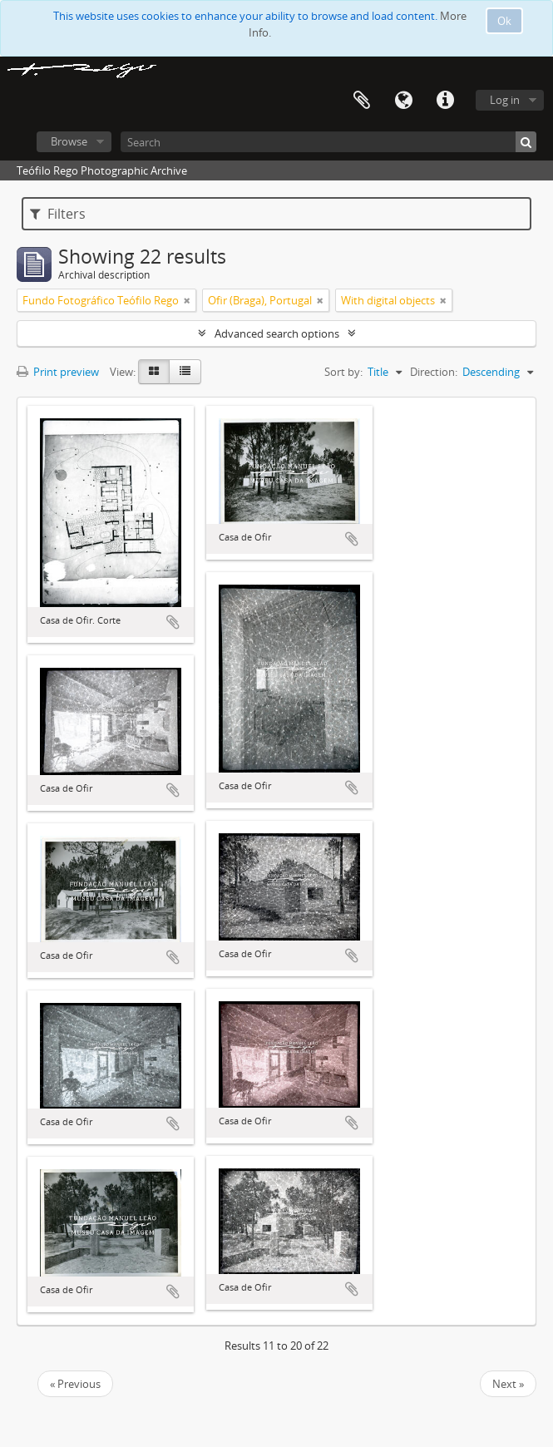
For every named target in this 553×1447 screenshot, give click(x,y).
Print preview (58, 371)
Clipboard (362, 100)
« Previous (75, 1383)
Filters (58, 214)
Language (403, 100)
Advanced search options (277, 333)
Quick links (445, 100)
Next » (508, 1383)
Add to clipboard (173, 622)
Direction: (433, 371)
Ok (504, 20)
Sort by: (343, 371)
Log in (505, 99)
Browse (69, 141)
